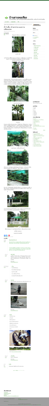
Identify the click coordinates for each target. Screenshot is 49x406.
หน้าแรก (5, 24)
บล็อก (8, 24)
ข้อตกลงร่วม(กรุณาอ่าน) (37, 45)
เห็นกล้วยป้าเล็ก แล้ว (13, 240)
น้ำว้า (4, 34)
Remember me (35, 35)
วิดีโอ (18, 21)
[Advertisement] (24, 8)
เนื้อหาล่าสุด (35, 50)
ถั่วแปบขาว (5, 395)
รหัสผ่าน (34, 32)
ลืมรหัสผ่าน (35, 38)
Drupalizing (22, 404)
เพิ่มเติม (44, 130)
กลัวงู (13, 266)
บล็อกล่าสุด (35, 52)
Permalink (5, 241)
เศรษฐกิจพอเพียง (13, 21)
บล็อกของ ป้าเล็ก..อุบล (6, 236)
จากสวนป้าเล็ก (6, 392)
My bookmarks (36, 58)
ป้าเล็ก (10, 314)
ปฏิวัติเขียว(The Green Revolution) (38, 134)
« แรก (14, 370)
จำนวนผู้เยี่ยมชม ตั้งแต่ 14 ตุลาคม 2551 (22, 399)
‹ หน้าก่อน (16, 370)
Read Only (35, 118)
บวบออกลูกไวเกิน (6, 394)
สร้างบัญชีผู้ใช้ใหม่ (36, 37)
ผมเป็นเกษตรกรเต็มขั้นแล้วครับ (38, 137)
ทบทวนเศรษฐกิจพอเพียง (37, 133)
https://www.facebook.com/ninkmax (16, 351)
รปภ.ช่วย (12, 280)
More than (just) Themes (29, 404)
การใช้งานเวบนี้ (36, 47)
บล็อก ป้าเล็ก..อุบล (11, 24)
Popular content (36, 53)
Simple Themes (39, 404)
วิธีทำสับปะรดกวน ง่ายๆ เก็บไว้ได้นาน (39, 119)
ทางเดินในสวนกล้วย (36, 120)
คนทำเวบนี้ (35, 55)
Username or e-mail (35, 29)
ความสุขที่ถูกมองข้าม (36, 138)
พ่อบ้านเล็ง (13, 254)
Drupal (7, 401)
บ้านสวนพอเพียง (18, 17)
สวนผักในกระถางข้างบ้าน (7, 393)
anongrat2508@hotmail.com (14, 310)
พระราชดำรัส (7, 21)
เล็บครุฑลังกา (35, 129)
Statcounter (19, 398)
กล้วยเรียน (12, 356)
